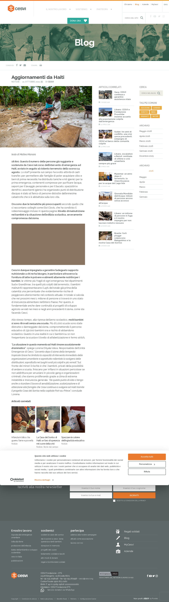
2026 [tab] (151, 163)
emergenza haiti (20, 449)
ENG (166, 5)
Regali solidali (132, 524)
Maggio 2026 (145, 124)
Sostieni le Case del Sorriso (52, 527)
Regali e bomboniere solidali (53, 555)
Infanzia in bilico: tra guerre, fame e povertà (23, 418)
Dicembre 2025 (146, 149)
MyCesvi (155, 4)
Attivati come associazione (82, 531)
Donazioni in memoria (50, 538)
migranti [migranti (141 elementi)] (145, 109)
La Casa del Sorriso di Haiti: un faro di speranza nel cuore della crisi (48, 420)
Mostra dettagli (42, 597)
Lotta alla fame (17, 534)
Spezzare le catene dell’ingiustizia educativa (73, 418)
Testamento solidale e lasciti (53, 546)
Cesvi (51, 74)
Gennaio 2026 (146, 144)
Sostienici (71, 8)
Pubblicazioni (17, 553)
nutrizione (35, 453)
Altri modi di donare (49, 551)
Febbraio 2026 (146, 139)
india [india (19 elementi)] (153, 105)
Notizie (15, 74)
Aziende (145, 4)
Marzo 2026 (145, 134)
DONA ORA (103, 8)
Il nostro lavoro (51, 8)
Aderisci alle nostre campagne (83, 527)
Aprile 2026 (144, 129)
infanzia (69, 449)
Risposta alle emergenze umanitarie (21, 528)
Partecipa (86, 8)
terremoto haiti (54, 449)
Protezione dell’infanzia (21, 538)
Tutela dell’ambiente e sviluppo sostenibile (24, 543)
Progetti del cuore (49, 542)
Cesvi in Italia (16, 549)
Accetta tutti (147, 573)
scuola (55, 453)
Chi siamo (128, 4)
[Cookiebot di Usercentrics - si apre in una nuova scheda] (17, 597)
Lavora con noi (77, 535)
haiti (46, 453)
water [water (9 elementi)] (155, 109)
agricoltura (37, 449)
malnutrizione (19, 453)
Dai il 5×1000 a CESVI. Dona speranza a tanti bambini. (52, 532)
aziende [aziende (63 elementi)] (156, 101)
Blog (137, 4)
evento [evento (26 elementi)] (144, 105)
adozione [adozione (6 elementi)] (145, 101)
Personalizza (147, 581)
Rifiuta (147, 588)
